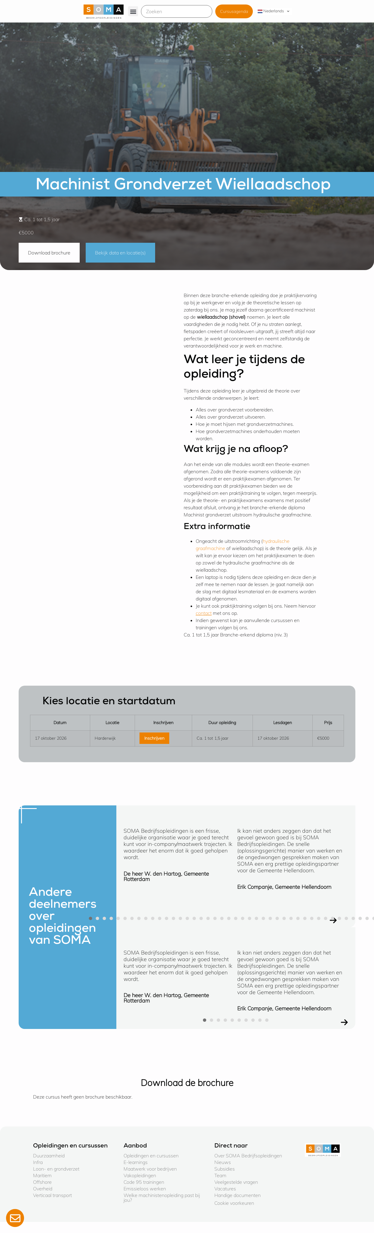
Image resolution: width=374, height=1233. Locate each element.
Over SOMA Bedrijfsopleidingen (248, 1156)
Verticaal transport (52, 1195)
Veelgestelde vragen (236, 1182)
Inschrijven (154, 738)
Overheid (42, 1189)
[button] (133, 11)
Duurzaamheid (49, 1156)
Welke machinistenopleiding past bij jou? (162, 1197)
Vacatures (225, 1189)
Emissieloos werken (145, 1189)
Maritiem (42, 1175)
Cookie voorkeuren (234, 1203)
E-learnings (136, 1162)
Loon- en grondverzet (56, 1169)
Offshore (42, 1182)
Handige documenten (237, 1195)
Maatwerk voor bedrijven (150, 1169)
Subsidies (224, 1169)
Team (220, 1175)
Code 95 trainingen (144, 1182)
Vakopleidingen (140, 1175)
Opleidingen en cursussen (151, 1156)
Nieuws (222, 1162)
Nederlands (271, 11)
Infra (38, 1162)
